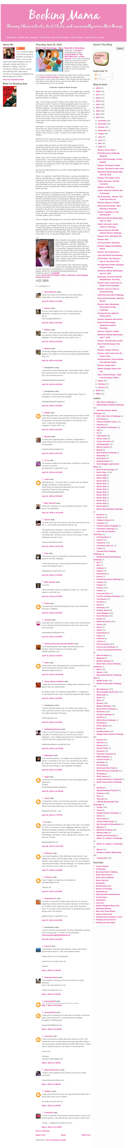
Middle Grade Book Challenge (109, 684)
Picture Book (102, 726)
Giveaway (71, 275)
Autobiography (103, 444)
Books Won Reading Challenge (109, 509)
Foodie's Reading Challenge (108, 596)
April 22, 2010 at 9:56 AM (52, 496)
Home (101, 37)
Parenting (101, 723)
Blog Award (101, 458)
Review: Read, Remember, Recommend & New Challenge (108, 307)
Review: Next (103, 239)
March (101, 381)
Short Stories (102, 776)
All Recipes (101, 869)
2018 (98, 91)
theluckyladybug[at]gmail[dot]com (56, 935)
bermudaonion (50, 292)
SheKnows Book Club (106, 768)
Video (99, 816)
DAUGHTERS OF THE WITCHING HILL (74, 55)
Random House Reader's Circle (109, 917)
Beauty (99, 450)
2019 (98, 88)
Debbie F (48, 1091)
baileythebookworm (52, 729)
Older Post (86, 1135)
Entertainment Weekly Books (108, 894)
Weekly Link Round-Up (106, 835)
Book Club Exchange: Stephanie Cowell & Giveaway (107, 325)
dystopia (100, 568)
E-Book (100, 571)
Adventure (101, 425)
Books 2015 (101, 495)
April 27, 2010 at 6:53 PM (52, 920)
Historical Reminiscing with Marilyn (59, 644)
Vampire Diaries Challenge (108, 813)
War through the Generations (109, 824)
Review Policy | (91, 37)
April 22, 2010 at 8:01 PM (52, 613)
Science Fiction (103, 759)
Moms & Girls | (77, 37)
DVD (98, 565)
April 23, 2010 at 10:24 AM (52, 674)
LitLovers (100, 903)
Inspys (99, 636)
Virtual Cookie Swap (105, 821)
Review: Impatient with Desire (110, 319)
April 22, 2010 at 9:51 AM (52, 472)
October (101, 127)
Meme (99, 669)
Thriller (99, 807)
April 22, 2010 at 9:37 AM (52, 453)
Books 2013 (101, 489)
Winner (99, 849)
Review (100, 745)
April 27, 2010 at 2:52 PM (52, 891)
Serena (47, 520)
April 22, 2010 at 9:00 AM (52, 384)
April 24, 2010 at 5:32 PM (52, 770)
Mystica (47, 437)
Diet (98, 562)
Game (99, 605)
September (103, 130)
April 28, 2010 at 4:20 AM (52, 939)
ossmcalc (48, 1036)
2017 (98, 95)
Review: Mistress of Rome (108, 203)
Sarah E (47, 946)
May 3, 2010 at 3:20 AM (51, 970)
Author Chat (102, 439)
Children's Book (103, 520)
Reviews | (35, 37)
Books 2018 (101, 503)
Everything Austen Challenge (109, 579)
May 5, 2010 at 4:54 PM (51, 1106)
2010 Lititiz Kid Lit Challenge (108, 416)
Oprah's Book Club (104, 914)
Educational (102, 574)
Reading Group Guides (105, 923)
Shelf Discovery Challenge (108, 771)
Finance (100, 591)
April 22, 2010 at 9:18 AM (52, 406)
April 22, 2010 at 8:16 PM (52, 637)
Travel (99, 810)
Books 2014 (101, 492)
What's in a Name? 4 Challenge (109, 844)
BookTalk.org (101, 892)
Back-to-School (103, 447)
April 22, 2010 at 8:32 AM (52, 341)
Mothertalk (101, 695)
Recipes (100, 740)
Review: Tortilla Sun (106, 187)
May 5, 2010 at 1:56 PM (51, 1063)
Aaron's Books (102, 866)
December (102, 121)
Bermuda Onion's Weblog (107, 872)
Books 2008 (101, 475)
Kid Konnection (103, 644)
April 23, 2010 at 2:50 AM (52, 656)
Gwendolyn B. (50, 898)
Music (99, 700)
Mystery (100, 703)
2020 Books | (24, 37)
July (100, 137)
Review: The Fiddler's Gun (108, 178)
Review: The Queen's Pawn (109, 165)
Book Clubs (101, 472)
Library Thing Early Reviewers (109, 650)
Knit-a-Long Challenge (106, 647)
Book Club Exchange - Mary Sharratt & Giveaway (60, 48)
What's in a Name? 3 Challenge (109, 838)
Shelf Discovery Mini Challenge (111, 295)
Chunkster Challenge (105, 529)
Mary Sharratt (50, 503)
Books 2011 (101, 484)
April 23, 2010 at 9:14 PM (52, 722)
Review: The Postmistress (108, 252)
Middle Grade (102, 681)
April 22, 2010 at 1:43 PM (52, 575)
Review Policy (102, 748)
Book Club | (45, 37)
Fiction (63, 275)
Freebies (100, 602)
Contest (100, 540)
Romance (101, 751)
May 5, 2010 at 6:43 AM (51, 994)
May (100, 143)
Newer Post (40, 1135)
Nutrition (100, 717)
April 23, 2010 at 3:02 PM (52, 698)
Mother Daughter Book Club (107, 906)
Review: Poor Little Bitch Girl (110, 236)
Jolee (46, 663)
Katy (46, 553)
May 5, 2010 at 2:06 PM (51, 1084)
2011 (98, 114)
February (102, 384)
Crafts (99, 548)
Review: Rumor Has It (107, 150)
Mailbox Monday (103, 661)
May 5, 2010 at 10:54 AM (52, 1029)
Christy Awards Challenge (107, 526)
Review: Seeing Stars (106, 365)
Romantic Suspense (105, 754)
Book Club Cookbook (105, 877)
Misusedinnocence (52, 1070)
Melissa (47, 330)
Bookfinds (100, 883)
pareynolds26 (50, 1001)
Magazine (101, 658)
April (100, 147)
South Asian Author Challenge (109, 782)
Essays (100, 577)
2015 (98, 101)
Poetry (99, 728)
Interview (100, 638)
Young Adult (102, 858)
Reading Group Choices (106, 920)
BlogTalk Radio (103, 461)
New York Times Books (105, 911)
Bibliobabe (48, 755)
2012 (98, 111)
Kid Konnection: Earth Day (109, 243)
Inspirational (102, 633)
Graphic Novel (103, 610)
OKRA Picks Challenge (106, 720)
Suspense (101, 793)
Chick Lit (100, 517)
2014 (98, 104)
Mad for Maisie (103, 655)
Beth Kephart (49, 582)
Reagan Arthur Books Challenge (110, 734)
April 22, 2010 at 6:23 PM (52, 596)
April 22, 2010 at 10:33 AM (52, 513)
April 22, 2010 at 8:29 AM (52, 323)
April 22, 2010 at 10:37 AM (52, 546)
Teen (99, 796)
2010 (98, 117)
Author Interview (103, 441)
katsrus (47, 308)
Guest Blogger (82, 275)
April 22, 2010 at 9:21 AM (52, 430)
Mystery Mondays (104, 706)
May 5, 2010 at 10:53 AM (52, 1005)
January (101, 387)
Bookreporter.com (103, 886)
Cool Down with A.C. (105, 546)
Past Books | (12, 37)
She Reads (101, 765)
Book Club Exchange (50, 77)
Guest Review (102, 616)
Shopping (101, 774)
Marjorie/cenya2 (51, 977)
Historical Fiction (43, 277)
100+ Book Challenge (105, 402)
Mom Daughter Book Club (107, 692)
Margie (47, 413)
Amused (47, 620)
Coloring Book (103, 537)
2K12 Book (101, 419)
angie (46, 777)
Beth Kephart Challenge (106, 453)
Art (98, 433)
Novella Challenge (104, 714)
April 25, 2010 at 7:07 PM (52, 815)
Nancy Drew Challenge (106, 709)
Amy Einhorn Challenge (106, 427)
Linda (46, 479)
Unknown (48, 853)
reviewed (78, 50)
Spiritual (100, 788)
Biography (101, 455)
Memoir (100, 672)
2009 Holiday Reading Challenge (110, 405)
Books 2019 (101, 506)
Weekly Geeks (102, 833)
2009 (98, 390)
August (101, 134)
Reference (101, 742)
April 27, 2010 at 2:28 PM (52, 870)
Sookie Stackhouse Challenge (109, 779)
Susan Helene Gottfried (54, 681)
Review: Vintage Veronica (108, 350)
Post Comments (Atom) (56, 1140)
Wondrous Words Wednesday (109, 852)
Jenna (46, 798)
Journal (100, 641)
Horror (99, 627)
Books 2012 (101, 486)
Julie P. (22, 48)
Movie (99, 698)
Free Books (101, 599)
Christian (100, 523)
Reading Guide (103, 731)
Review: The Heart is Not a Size (111, 168)
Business (100, 515)
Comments (100, 79)
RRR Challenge (103, 757)
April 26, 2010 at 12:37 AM (52, 846)
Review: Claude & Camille (108, 331)
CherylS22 (48, 1113)
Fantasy (100, 582)
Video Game (102, 819)
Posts (98, 75)
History (100, 624)
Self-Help (100, 762)
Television (101, 799)
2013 (98, 108)
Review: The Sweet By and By (110, 341)
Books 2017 (101, 500)
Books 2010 (101, 481)
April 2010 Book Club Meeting (110, 255)
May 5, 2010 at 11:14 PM (52, 1127)
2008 (98, 394)
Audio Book (101, 436)
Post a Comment (43, 1131)
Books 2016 (101, 498)
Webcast (100, 827)
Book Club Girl (102, 880)
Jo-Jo (46, 460)
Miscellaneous (103, 689)
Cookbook (101, 543)
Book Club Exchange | (60, 37)
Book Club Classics (104, 875)
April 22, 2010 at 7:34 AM (52, 301)
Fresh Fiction (101, 897)
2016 (98, 98)
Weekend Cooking (104, 830)
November (102, 124)
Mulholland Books (103, 908)
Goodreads (100, 900)
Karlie (46, 603)
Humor (99, 630)
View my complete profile (13, 80)
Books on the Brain (104, 889)
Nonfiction (101, 712)
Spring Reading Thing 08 (107, 790)
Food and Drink (103, 593)
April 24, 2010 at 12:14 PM (52, 748)
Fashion (100, 585)
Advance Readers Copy (106, 422)
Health (99, 619)
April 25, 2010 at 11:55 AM (52, 791)
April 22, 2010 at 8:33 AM (52, 360)
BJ (45, 822)
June (100, 140)
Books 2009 (101, 478)
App (98, 430)
